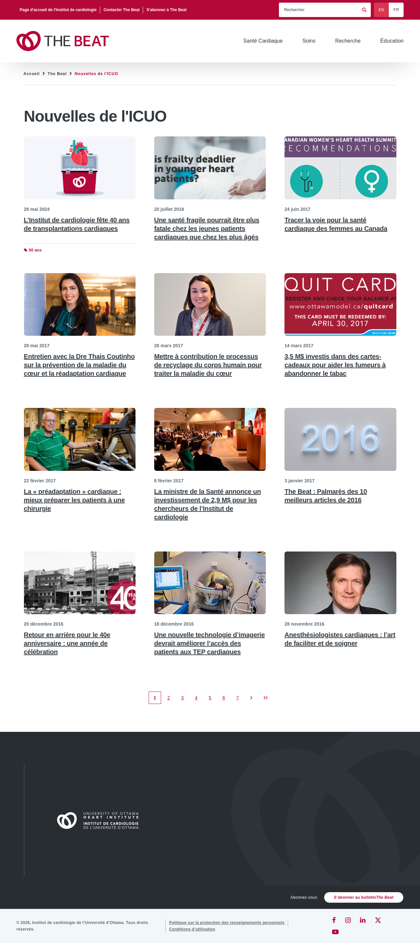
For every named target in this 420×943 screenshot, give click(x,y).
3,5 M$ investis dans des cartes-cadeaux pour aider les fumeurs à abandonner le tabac (335, 365)
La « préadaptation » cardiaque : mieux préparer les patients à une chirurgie (74, 500)
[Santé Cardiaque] (263, 41)
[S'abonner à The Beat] (166, 10)
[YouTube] (335, 932)
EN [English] (381, 10)
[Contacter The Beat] (121, 10)
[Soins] (308, 41)
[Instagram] (348, 920)
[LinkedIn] (363, 920)
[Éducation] (392, 41)
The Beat (57, 73)
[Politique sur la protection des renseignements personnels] (226, 922)
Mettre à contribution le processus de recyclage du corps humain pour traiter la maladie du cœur (208, 365)
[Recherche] (347, 41)
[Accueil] (100, 820)
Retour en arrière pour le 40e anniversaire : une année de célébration (67, 643)
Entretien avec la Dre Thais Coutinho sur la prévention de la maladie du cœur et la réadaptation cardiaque (79, 365)
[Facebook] (334, 920)
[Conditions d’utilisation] (192, 929)
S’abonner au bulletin (363, 897)
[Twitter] (378, 920)
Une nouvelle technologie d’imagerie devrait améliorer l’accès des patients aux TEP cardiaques (209, 643)
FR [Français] (396, 10)
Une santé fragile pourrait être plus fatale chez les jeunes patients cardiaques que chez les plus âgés (206, 228)
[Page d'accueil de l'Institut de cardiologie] (58, 10)
